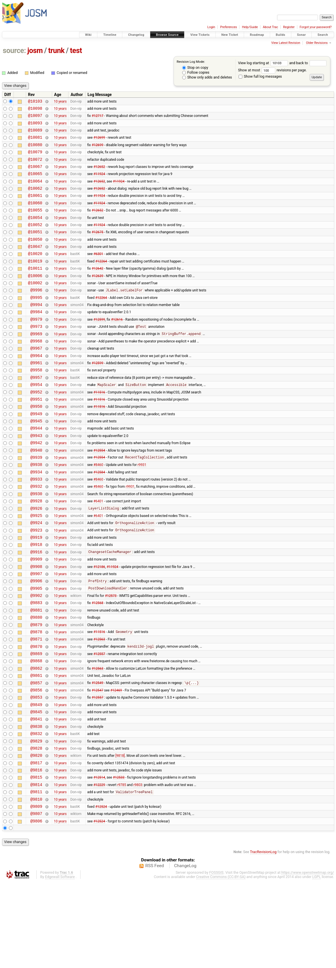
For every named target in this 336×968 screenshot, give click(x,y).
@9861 (36, 744)
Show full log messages (260, 76)
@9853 (36, 768)
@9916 (36, 606)
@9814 (36, 866)
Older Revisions (317, 43)
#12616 (117, 346)
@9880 (36, 679)
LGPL (316, 963)
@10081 (35, 142)
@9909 (36, 614)
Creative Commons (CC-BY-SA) (221, 963)
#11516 (99, 427)
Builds (280, 35)
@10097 (35, 118)
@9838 (36, 801)
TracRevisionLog (263, 938)
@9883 (36, 662)
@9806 (36, 907)
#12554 (99, 492)
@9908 (36, 622)
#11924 (99, 183)
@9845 (36, 784)
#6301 (98, 273)
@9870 (36, 711)
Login (211, 27)
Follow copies (195, 72)
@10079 (35, 158)
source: (14, 50)
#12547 (97, 760)
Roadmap (257, 35)
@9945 (36, 459)
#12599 (99, 346)
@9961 (36, 394)
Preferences (228, 27)
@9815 (36, 858)
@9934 (36, 516)
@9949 (36, 451)
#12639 (97, 297)
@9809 (36, 890)
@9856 (36, 760)
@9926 (36, 557)
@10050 (35, 256)
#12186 (99, 622)
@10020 (35, 272)
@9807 (36, 898)
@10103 (35, 102)
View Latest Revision (285, 43)
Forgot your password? (316, 27)
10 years (60, 102)
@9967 (36, 378)
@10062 (35, 199)
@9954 (36, 419)
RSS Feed (154, 951)
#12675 (97, 248)
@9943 (36, 476)
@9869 (36, 719)
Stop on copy (195, 67)
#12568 (97, 663)
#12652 (99, 175)
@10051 (35, 248)
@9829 (36, 817)
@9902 (36, 654)
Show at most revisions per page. (272, 70)
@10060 (35, 215)
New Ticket (229, 35)
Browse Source (167, 35)
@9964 (36, 386)
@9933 (36, 524)
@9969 (36, 362)
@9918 (36, 597)
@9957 (36, 411)
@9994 (36, 329)
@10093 (35, 126)
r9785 (121, 866)
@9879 (36, 687)
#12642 (97, 289)
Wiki (88, 35)
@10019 (35, 280)
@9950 (36, 443)
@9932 (36, 532)
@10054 (35, 232)
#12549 (97, 753)
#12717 (97, 118)
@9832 (36, 809)
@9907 (36, 630)
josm (35, 50)
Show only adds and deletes (207, 77)
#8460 (98, 508)
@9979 (36, 345)
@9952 (36, 427)
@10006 (35, 297)
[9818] (120, 834)
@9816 (36, 850)
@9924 (36, 573)
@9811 (36, 874)
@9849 (36, 776)
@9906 (36, 638)
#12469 (116, 760)
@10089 (35, 134)
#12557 (99, 720)
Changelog (136, 35)
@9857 (36, 752)
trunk (56, 50)
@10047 (35, 264)
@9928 (36, 549)
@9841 (36, 792)
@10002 (35, 305)
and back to (308, 63)
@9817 (36, 841)
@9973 (36, 353)
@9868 (36, 727)
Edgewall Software (60, 963)
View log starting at (263, 63)
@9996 (36, 313)
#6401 (98, 549)
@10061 (35, 207)
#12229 (99, 866)
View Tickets (199, 35)
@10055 (35, 223)
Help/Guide (250, 27)
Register (288, 27)
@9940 (36, 492)
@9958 (36, 402)
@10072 (35, 167)
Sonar (301, 35)
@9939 (36, 500)
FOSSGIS (216, 958)
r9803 (137, 866)
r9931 (141, 508)
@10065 (35, 183)
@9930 (36, 541)
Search (322, 35)
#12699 (99, 142)
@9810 (36, 882)
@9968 (36, 370)
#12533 (119, 858)
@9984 (36, 337)
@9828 (36, 825)
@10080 (35, 150)
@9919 (36, 589)
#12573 (111, 655)
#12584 (99, 516)
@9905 (36, 646)
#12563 (99, 703)
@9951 (36, 435)
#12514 (99, 858)
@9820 (36, 833)
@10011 (35, 288)
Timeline (109, 35)
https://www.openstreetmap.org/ (307, 958)
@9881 (36, 671)
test (76, 50)
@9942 (36, 484)
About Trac (270, 27)
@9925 (36, 565)
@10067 (35, 175)
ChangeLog (185, 951)
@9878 (36, 695)
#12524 (101, 890)
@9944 (36, 467)
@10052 (35, 240)
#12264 (101, 281)
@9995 (36, 321)
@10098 (35, 110)
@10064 (35, 191)
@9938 (36, 508)
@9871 (36, 703)
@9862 (36, 736)
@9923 (36, 581)
